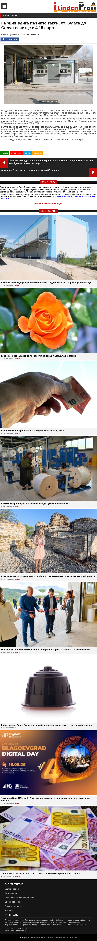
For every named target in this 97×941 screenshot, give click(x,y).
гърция (5, 153)
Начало (6, 15)
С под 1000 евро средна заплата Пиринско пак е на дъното (32, 430)
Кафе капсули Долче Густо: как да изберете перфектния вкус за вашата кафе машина (46, 725)
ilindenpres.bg (24, 937)
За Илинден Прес (13, 902)
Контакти (9, 910)
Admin (4, 35)
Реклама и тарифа (13, 906)
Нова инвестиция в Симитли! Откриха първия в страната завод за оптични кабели (45, 649)
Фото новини (11, 893)
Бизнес (15, 15)
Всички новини (12, 889)
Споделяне (10, 39)
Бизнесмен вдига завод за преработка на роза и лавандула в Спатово (38, 356)
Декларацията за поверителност (20, 897)
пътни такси (16, 153)
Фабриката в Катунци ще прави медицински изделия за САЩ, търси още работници (46, 283)
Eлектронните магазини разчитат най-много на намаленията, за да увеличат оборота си (48, 576)
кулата (27, 153)
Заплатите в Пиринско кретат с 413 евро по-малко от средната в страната (40, 873)
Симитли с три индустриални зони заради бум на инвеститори (34, 503)
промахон (38, 153)
